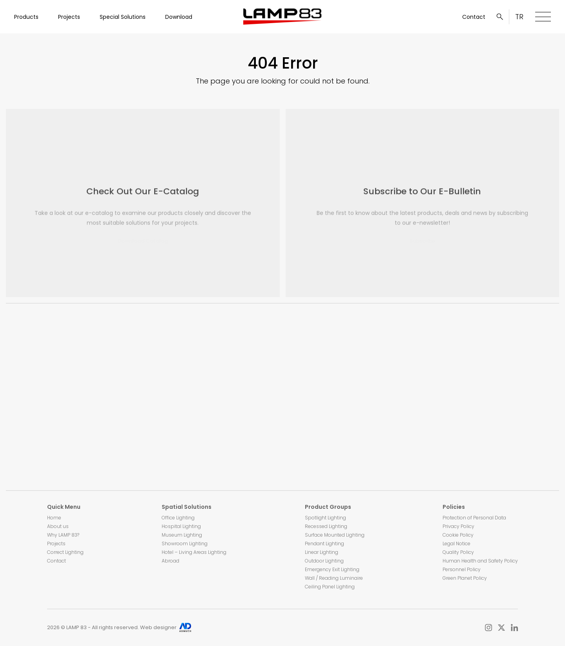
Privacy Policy (458, 526)
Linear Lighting (321, 552)
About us (58, 526)
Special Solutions (123, 17)
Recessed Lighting (326, 526)
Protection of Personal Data (474, 517)
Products (26, 17)
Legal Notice (456, 543)
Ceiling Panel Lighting (330, 586)
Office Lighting (178, 517)
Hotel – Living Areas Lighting (194, 552)
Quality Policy (458, 552)
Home (54, 517)
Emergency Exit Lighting (332, 569)
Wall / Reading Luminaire (334, 578)
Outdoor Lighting (324, 560)
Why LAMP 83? (63, 535)
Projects (69, 17)
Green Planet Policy (465, 578)
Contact (473, 17)
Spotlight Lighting (325, 517)
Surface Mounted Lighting (335, 535)
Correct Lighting (65, 552)
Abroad (170, 560)
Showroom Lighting (185, 543)
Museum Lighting (182, 535)
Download (178, 17)
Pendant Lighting (324, 543)
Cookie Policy (458, 535)
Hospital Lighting (181, 526)
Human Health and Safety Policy (480, 560)
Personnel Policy (462, 569)
